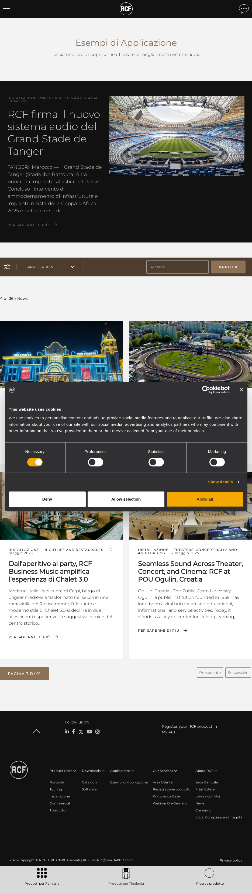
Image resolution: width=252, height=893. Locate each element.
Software (89, 788)
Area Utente (162, 781)
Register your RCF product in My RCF (189, 727)
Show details (220, 482)
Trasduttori (59, 809)
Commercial (60, 802)
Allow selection (126, 499)
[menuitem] (230, 858)
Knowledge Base (166, 795)
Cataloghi (90, 781)
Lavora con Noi (207, 795)
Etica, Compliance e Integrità (218, 816)
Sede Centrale (206, 781)
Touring (56, 788)
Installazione (60, 795)
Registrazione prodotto (172, 788)
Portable (57, 781)
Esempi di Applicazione (129, 781)
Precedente (210, 671)
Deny (47, 499)
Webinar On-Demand (170, 802)
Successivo (238, 671)
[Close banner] (241, 390)
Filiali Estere (205, 788)
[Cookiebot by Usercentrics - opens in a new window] (206, 390)
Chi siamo (203, 809)
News (200, 802)
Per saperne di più (28, 225)
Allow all (205, 499)
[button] (24, 672)
